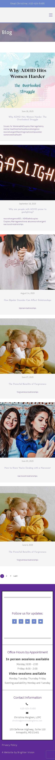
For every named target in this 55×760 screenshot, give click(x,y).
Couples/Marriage (30, 126)
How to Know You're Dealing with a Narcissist (27, 468)
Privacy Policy (9, 745)
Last (15, 576)
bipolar (22, 308)
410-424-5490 (37, 3)
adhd (21, 126)
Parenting (21, 132)
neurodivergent (10, 132)
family (41, 126)
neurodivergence (32, 129)
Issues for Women (11, 126)
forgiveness (22, 392)
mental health (9, 129)
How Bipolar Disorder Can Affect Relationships (27, 300)
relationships (30, 132)
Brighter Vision (25, 752)
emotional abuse (26, 222)
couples (35, 219)
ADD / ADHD (23, 219)
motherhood (20, 129)
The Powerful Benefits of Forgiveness (27, 384)
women (39, 132)
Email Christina (18, 3)
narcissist (8, 224)
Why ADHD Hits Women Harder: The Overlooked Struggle (28, 118)
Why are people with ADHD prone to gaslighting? (27, 210)
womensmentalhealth (13, 135)
